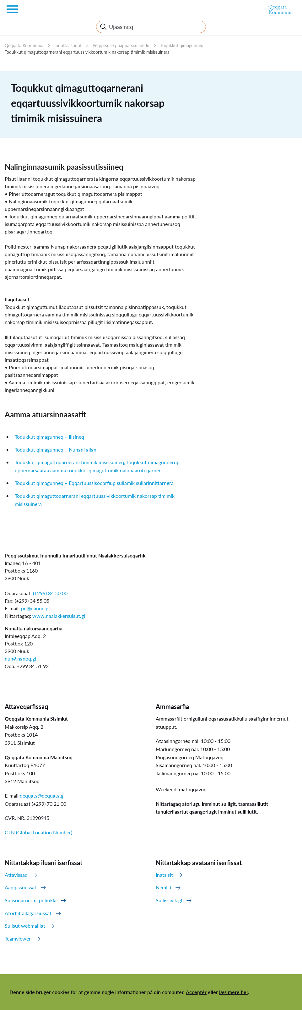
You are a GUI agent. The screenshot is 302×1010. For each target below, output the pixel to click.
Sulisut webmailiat (25, 926)
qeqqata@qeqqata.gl (42, 796)
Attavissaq (16, 875)
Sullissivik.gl (169, 900)
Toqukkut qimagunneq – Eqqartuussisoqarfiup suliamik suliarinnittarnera (94, 483)
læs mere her (233, 992)
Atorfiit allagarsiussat (28, 913)
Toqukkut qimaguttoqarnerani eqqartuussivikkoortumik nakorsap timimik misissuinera (87, 52)
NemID (163, 887)
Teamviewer (18, 938)
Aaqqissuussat (20, 887)
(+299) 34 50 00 (50, 593)
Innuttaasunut (68, 45)
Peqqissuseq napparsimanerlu (121, 45)
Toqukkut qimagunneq (181, 45)
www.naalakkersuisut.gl (58, 616)
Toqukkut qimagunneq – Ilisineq (49, 437)
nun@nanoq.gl (20, 658)
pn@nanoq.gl (35, 608)
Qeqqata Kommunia (24, 45)
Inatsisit (164, 875)
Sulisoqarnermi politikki (31, 900)
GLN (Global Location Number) (38, 832)
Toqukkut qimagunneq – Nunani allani (56, 450)
